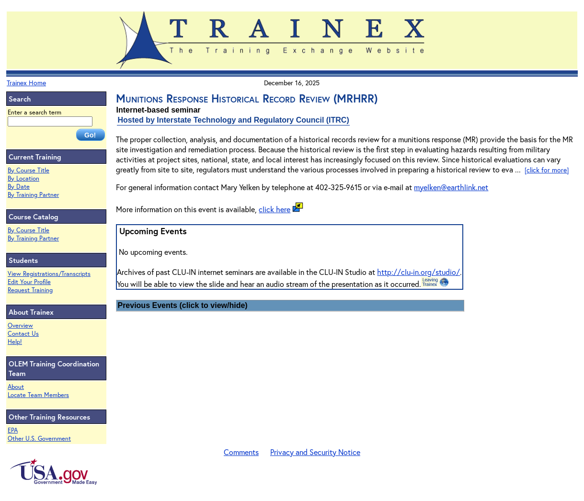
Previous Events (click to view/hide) (182, 305)
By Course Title (28, 170)
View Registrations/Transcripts (49, 274)
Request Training (30, 290)
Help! (15, 342)
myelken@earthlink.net (451, 187)
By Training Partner (33, 195)
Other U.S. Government (39, 438)
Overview (20, 325)
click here (274, 209)
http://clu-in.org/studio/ (418, 272)
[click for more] (547, 169)
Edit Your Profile (29, 282)
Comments (241, 452)
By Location (23, 178)
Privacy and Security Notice (315, 452)
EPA (13, 430)
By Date (19, 186)
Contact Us (23, 334)
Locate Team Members (38, 395)
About (16, 387)
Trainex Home (26, 82)
